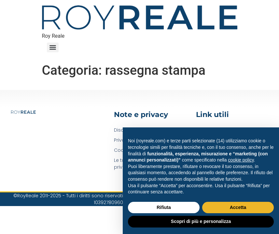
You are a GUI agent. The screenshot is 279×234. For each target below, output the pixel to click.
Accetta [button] (238, 207)
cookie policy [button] (241, 159)
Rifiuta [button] (164, 207)
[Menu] (53, 47)
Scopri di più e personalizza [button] (201, 221)
